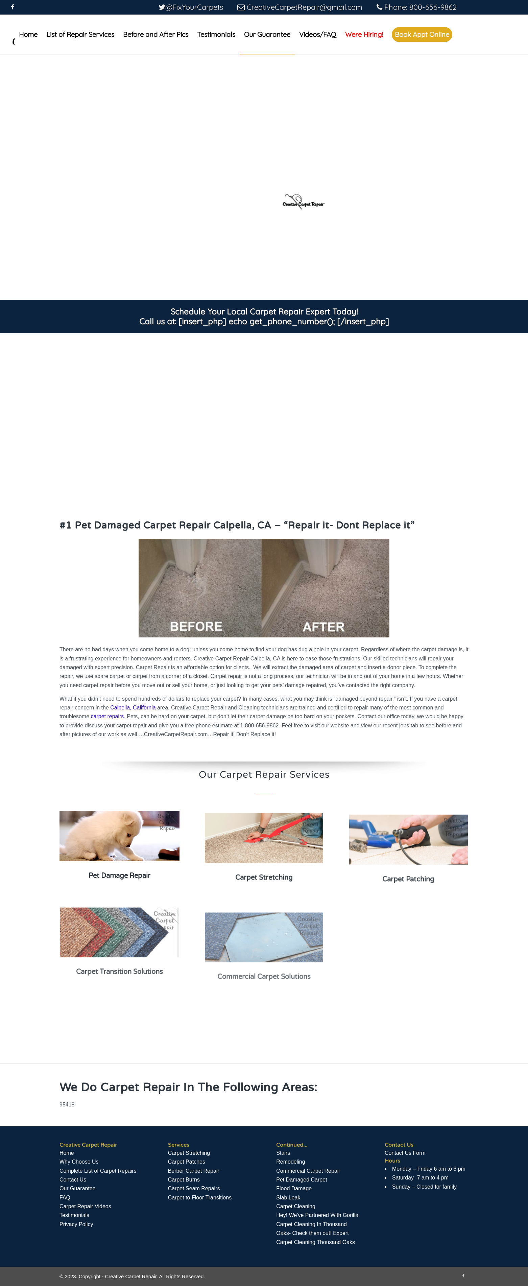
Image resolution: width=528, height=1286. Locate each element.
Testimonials (74, 1215)
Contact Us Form (405, 1153)
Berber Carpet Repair (193, 1171)
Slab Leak (288, 1197)
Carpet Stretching (189, 1153)
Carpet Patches (186, 1162)
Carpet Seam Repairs (194, 1188)
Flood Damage (294, 1188)
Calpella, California (132, 707)
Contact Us (72, 1180)
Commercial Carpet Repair (308, 1171)
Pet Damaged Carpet (301, 1180)
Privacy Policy (76, 1224)
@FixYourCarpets (194, 7)
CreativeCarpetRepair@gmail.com (304, 7)
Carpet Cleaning (295, 1206)
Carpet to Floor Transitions (200, 1197)
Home (66, 1153)
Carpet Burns (184, 1180)
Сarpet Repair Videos (85, 1206)
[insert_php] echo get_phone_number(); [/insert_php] (283, 321)
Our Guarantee (77, 1188)
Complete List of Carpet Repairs (98, 1171)
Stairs (283, 1153)
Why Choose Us (79, 1162)
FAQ (64, 1197)
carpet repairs (107, 716)
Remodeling (290, 1162)
